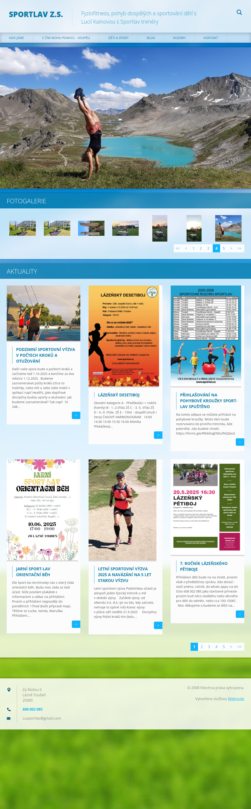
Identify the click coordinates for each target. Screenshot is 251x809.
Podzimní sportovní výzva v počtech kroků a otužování (45, 355)
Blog (151, 38)
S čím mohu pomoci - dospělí (66, 38)
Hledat (239, 13)
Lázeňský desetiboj (119, 395)
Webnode (236, 698)
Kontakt (211, 38)
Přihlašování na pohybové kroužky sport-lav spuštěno (208, 400)
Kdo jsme (16, 38)
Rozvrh (179, 38)
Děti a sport (118, 38)
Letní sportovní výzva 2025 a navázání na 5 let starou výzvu (124, 574)
